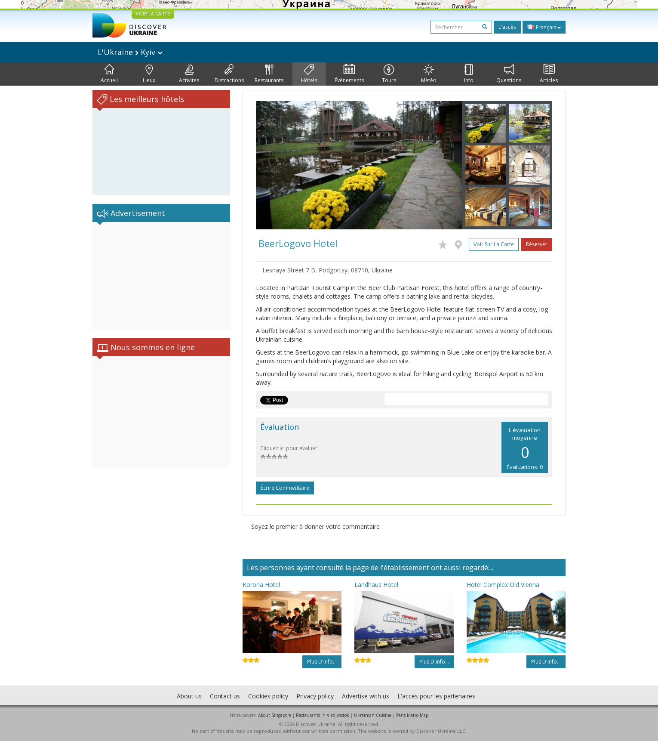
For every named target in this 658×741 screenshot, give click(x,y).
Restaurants (269, 74)
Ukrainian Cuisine (372, 715)
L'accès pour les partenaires (436, 696)
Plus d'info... (322, 661)
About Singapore (274, 715)
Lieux (149, 74)
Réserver (536, 244)
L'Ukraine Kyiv (130, 52)
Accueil (109, 74)
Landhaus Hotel (376, 584)
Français (544, 27)
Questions (508, 74)
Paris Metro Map (412, 715)
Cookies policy (268, 696)
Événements (349, 74)
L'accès (507, 27)
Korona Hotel (261, 584)
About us (189, 696)
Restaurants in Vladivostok (322, 715)
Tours (389, 74)
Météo (429, 74)
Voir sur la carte (494, 244)
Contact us (225, 696)
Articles (549, 74)
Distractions (229, 74)
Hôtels (309, 74)
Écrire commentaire (285, 487)
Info (469, 74)
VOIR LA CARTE (153, 13)
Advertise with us (365, 696)
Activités (189, 74)
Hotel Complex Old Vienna (503, 584)
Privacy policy (315, 696)
